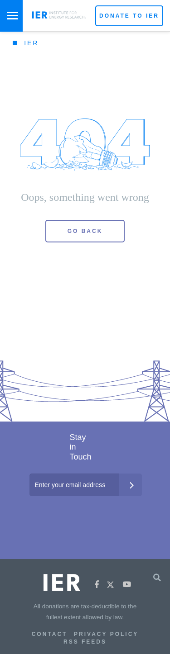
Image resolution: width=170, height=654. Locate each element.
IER (31, 43)
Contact (50, 634)
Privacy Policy (106, 634)
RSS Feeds (85, 642)
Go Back (85, 231)
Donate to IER (129, 16)
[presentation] (86, 514)
